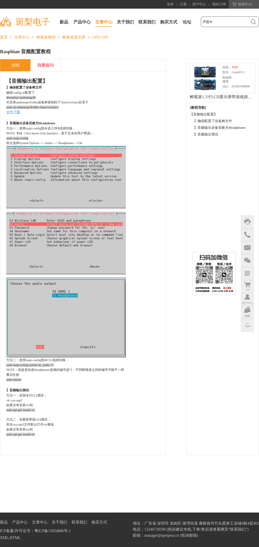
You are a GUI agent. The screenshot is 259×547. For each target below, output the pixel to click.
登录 (170, 4)
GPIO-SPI (100, 37)
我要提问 (45, 65)
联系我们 (147, 22)
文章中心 (103, 22)
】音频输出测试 (206, 134)
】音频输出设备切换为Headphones (220, 127)
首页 (4, 37)
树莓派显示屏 (73, 37)
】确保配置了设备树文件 (213, 121)
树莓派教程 (46, 37)
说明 (15, 65)
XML (4, 538)
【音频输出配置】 (203, 114)
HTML (15, 538)
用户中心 (199, 4)
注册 (183, 4)
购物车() (245, 4)
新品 (64, 22)
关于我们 (125, 22)
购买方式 (168, 22)
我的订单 (219, 4)
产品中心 (82, 22)
